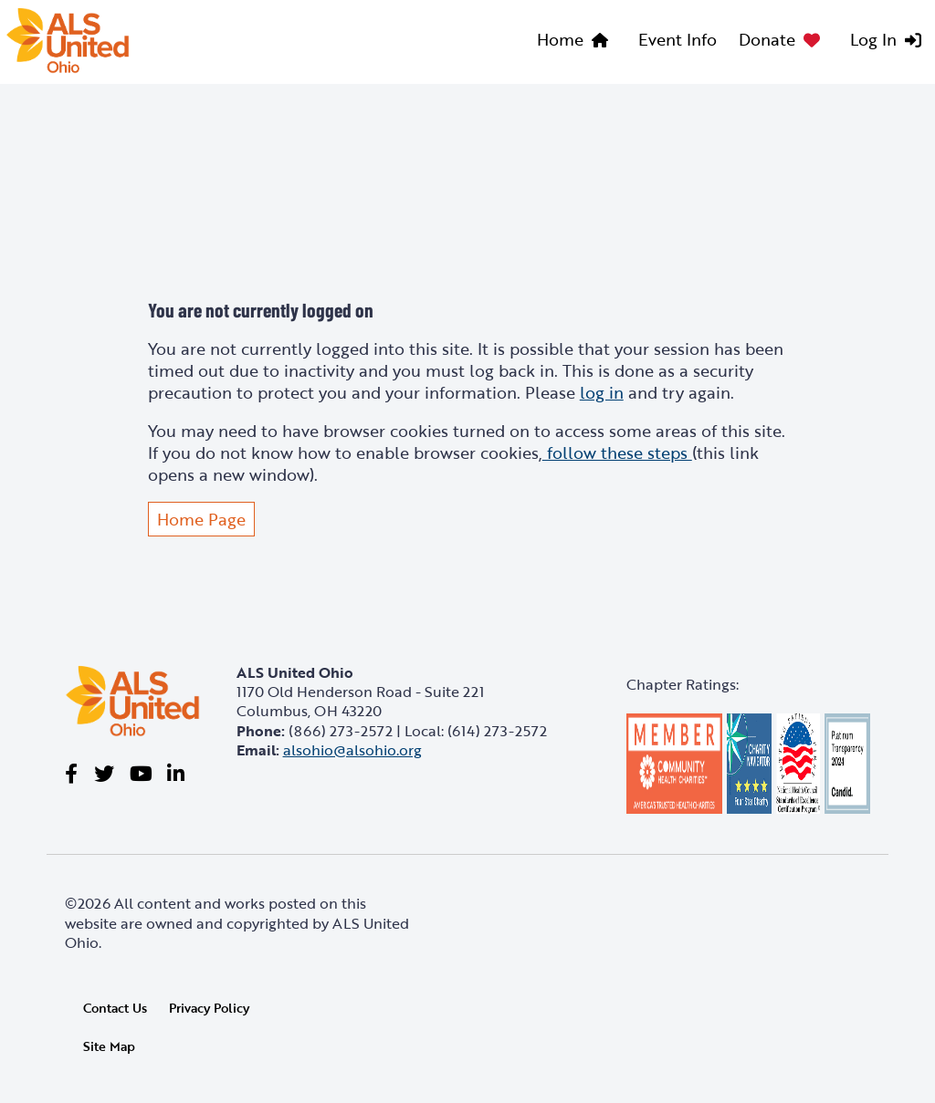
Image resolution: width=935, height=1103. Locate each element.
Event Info (677, 39)
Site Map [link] (109, 1046)
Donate (767, 39)
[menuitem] (576, 42)
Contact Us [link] (115, 1007)
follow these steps (617, 452)
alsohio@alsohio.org (352, 750)
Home (560, 39)
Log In (873, 39)
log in (602, 392)
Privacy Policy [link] (209, 1007)
